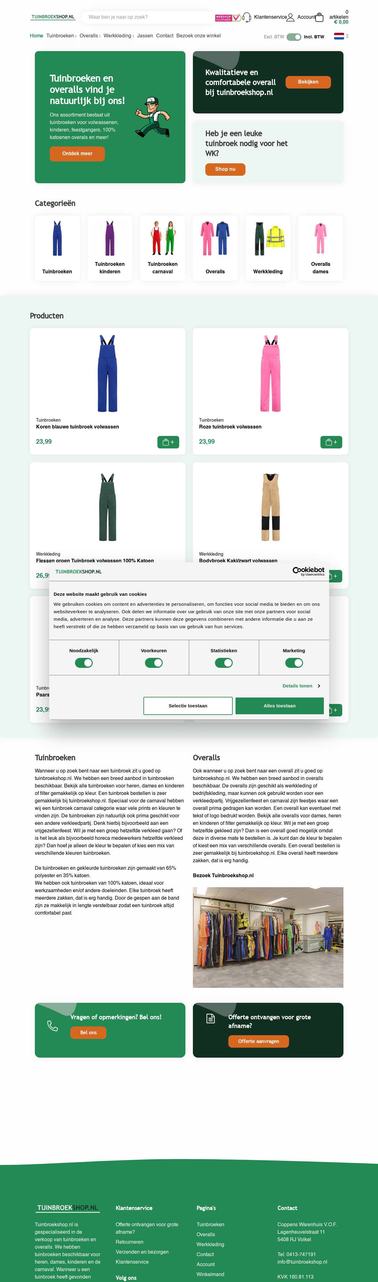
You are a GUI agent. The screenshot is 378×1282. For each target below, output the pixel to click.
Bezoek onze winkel (198, 36)
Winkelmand (210, 1274)
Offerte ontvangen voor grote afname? (147, 1228)
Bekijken (308, 82)
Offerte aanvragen (258, 1041)
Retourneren (129, 1242)
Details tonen (297, 685)
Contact (164, 36)
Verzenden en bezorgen (142, 1252)
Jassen (145, 36)
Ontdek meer (77, 153)
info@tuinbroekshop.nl (302, 1262)
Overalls (90, 36)
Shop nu (225, 169)
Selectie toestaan (188, 705)
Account (300, 17)
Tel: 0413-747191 (297, 1254)
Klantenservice (264, 17)
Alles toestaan (280, 705)
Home (36, 36)
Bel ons (88, 1033)
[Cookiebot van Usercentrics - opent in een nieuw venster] (297, 571)
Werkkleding (119, 36)
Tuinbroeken (61, 36)
